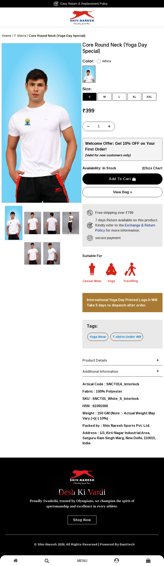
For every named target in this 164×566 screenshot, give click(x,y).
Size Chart (152, 168)
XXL (149, 96)
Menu (82, 561)
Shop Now (82, 520)
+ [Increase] (109, 126)
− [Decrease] (88, 126)
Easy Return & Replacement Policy (80, 3)
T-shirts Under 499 (127, 336)
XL (134, 96)
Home (6, 35)
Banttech (127, 544)
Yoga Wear (97, 336)
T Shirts (20, 35)
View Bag (122, 192)
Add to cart (122, 179)
